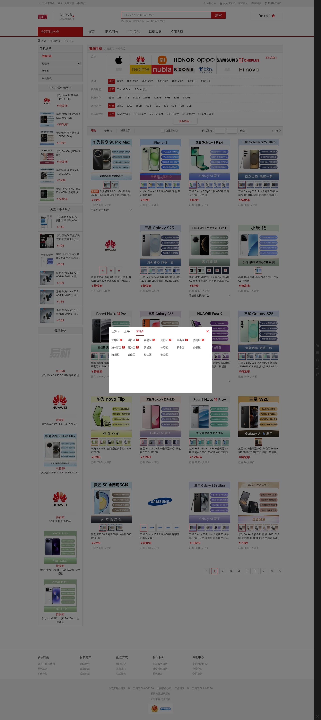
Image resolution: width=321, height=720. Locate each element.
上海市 (115, 331)
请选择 (140, 331)
